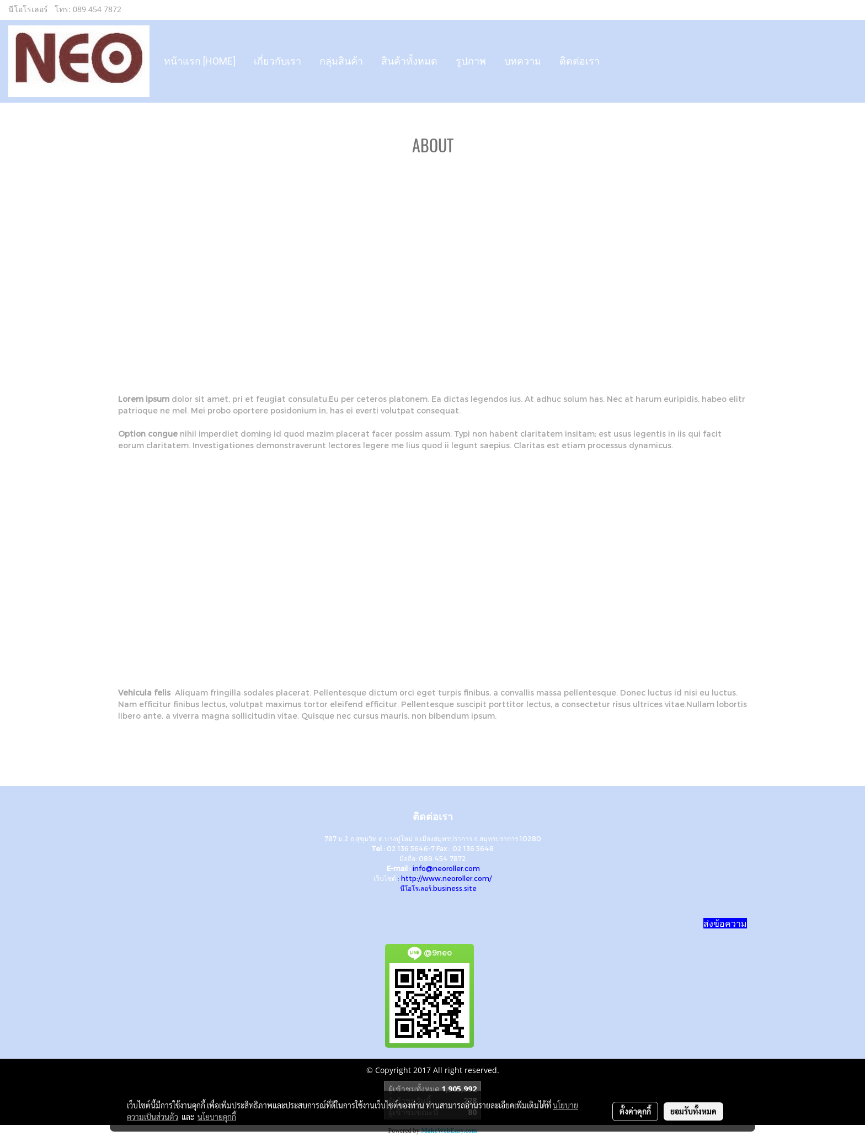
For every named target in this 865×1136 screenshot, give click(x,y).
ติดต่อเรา (579, 61)
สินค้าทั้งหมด (409, 61)
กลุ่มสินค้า (341, 61)
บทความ (522, 61)
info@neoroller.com (446, 868)
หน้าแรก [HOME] (200, 61)
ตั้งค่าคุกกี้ (635, 1111)
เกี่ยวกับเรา (277, 61)
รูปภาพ (471, 61)
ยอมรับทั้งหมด (693, 1111)
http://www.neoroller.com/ (446, 878)
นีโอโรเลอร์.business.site (438, 888)
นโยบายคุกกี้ (216, 1117)
